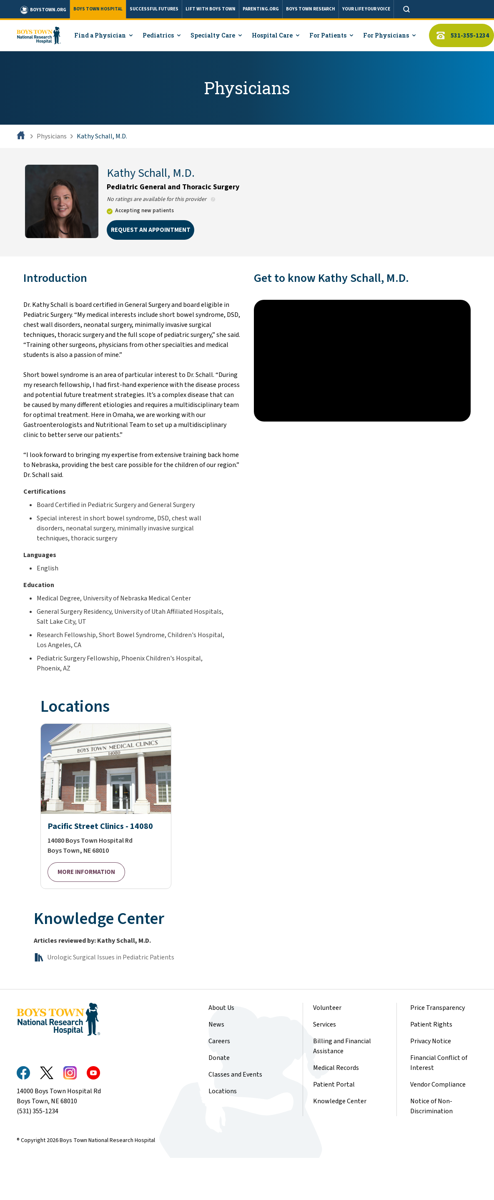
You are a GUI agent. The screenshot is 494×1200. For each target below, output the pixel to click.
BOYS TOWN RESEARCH (310, 9)
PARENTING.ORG (261, 9)
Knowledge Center (339, 1101)
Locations (222, 1091)
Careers (219, 1041)
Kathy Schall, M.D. (102, 136)
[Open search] (406, 9)
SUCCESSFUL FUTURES (154, 9)
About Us (221, 1007)
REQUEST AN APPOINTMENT (151, 230)
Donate (219, 1057)
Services (324, 1024)
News (216, 1024)
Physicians (52, 136)
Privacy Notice (430, 1041)
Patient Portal (334, 1084)
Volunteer (327, 1007)
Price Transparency (437, 1007)
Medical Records (336, 1067)
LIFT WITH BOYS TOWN (211, 9)
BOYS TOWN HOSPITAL (98, 9)
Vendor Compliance (438, 1084)
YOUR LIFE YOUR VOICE (366, 9)
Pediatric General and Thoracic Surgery (173, 187)
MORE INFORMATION (86, 872)
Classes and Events (235, 1074)
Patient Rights (431, 1024)
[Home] (22, 136)
